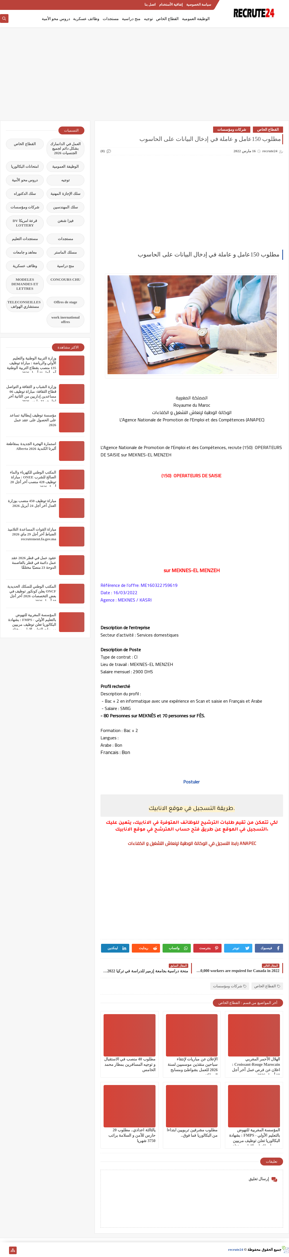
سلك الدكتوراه (25, 193)
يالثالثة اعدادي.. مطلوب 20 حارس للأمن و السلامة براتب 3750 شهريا (132, 1135)
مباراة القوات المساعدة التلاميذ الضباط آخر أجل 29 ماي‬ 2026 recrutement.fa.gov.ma (32, 534)
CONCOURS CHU (66, 279)
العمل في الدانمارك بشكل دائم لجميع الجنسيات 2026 (65, 148)
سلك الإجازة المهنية (65, 193)
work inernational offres (65, 319)
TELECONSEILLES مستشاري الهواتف (24, 304)
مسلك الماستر (65, 252)
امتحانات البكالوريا (25, 166)
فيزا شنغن (65, 221)
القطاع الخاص (167, 19)
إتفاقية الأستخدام (171, 4)
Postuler (192, 781)
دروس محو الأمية (56, 19)
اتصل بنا (150, 4)
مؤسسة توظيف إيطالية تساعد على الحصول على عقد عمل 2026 (33, 420)
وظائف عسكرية (86, 19)
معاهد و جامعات (25, 252)
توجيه (148, 19)
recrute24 (235, 1249)
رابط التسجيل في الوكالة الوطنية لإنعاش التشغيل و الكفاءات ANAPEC (192, 843)
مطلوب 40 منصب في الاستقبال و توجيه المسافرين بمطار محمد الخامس (130, 1064)
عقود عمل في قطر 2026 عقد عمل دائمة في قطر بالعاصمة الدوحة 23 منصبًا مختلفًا (33, 563)
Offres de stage (65, 302)
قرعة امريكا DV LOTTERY (25, 223)
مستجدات (111, 19)
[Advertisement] (144, 76)
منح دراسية (131, 19)
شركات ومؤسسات (231, 129)
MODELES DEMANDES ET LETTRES (25, 284)
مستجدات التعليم (25, 239)
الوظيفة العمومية (196, 19)
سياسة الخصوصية (198, 4)
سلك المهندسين (65, 207)
